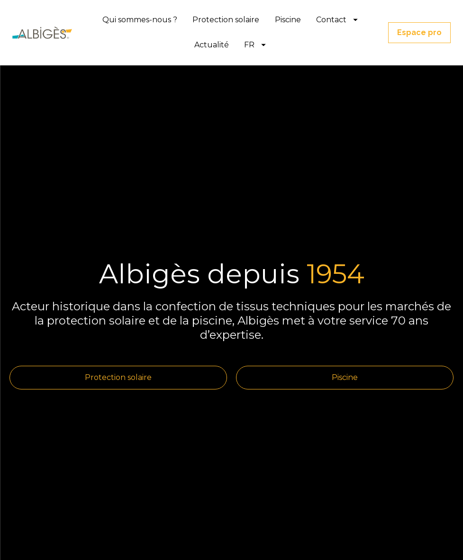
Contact (337, 19)
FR (255, 44)
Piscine (288, 19)
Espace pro (419, 32)
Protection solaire (225, 19)
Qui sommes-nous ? (139, 19)
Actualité (211, 44)
